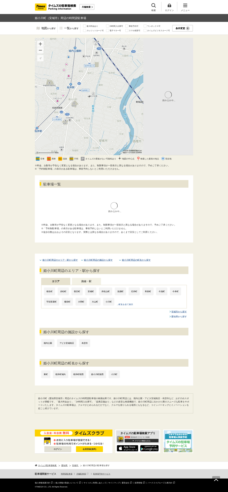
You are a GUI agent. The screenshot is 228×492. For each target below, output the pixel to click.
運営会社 (125, 483)
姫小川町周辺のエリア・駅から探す (60, 260)
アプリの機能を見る (143, 441)
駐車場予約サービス (101, 474)
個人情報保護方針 (42, 483)
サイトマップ (114, 483)
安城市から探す (179, 311)
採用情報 (138, 483)
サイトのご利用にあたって (95, 483)
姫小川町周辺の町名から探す (136, 260)
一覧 (71, 28)
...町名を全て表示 (125, 304)
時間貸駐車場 (66, 474)
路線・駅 (86, 281)
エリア (56, 281)
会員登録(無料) (89, 449)
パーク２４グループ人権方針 (160, 483)
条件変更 (183, 28)
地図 (48, 28)
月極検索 (86, 7)
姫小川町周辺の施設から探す (98, 260)
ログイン (58, 449)
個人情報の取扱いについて (66, 483)
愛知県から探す (179, 316)
